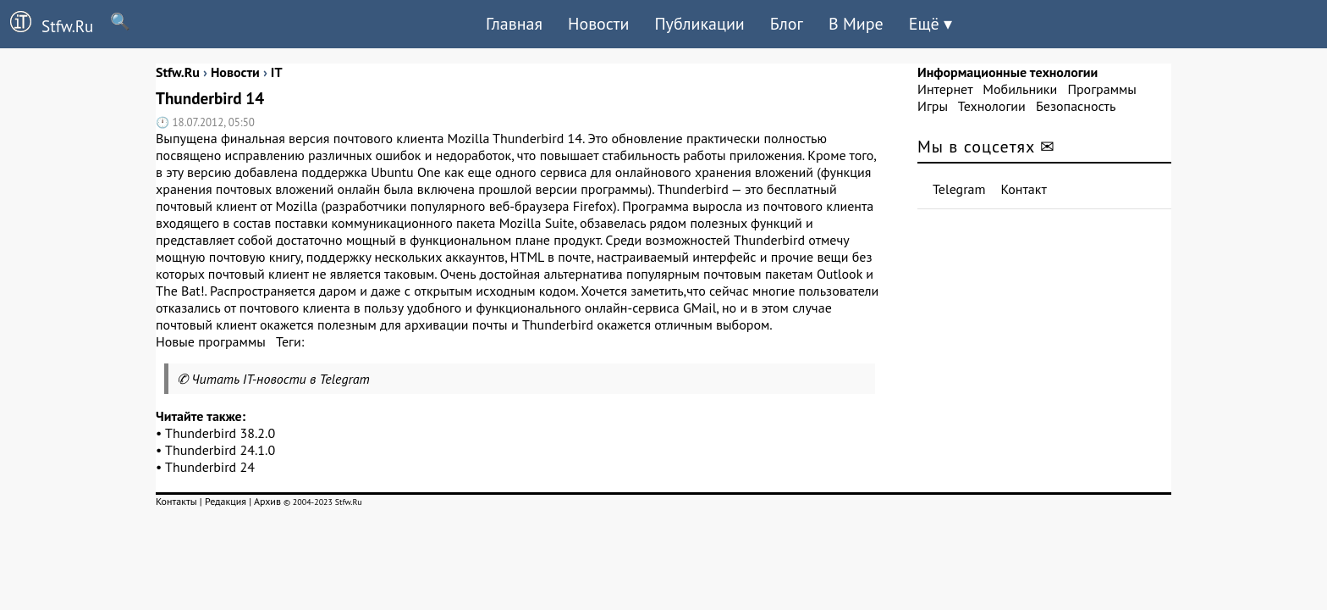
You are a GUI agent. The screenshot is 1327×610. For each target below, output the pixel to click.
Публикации (699, 24)
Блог (786, 24)
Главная (514, 24)
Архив (267, 501)
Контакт (1024, 188)
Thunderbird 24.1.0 (220, 449)
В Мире (856, 24)
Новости (598, 24)
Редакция (225, 501)
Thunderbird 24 (210, 466)
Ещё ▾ (930, 24)
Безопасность (1075, 105)
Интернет (944, 88)
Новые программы (211, 341)
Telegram (959, 188)
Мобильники (1020, 88)
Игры (932, 105)
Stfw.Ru (46, 23)
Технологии (992, 105)
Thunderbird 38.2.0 (220, 432)
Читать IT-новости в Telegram (280, 378)
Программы (1101, 88)
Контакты (176, 501)
